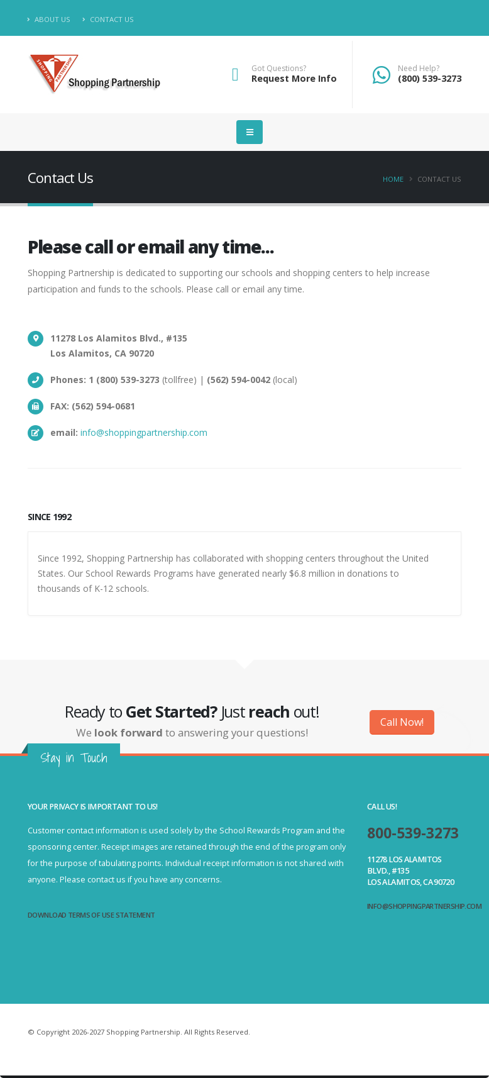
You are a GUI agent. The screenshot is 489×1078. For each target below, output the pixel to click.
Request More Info (294, 78)
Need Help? (418, 68)
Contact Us (108, 19)
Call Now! (402, 722)
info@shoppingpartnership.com (143, 432)
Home (393, 179)
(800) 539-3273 (429, 78)
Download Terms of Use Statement (91, 915)
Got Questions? (278, 68)
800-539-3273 (413, 833)
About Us (49, 19)
